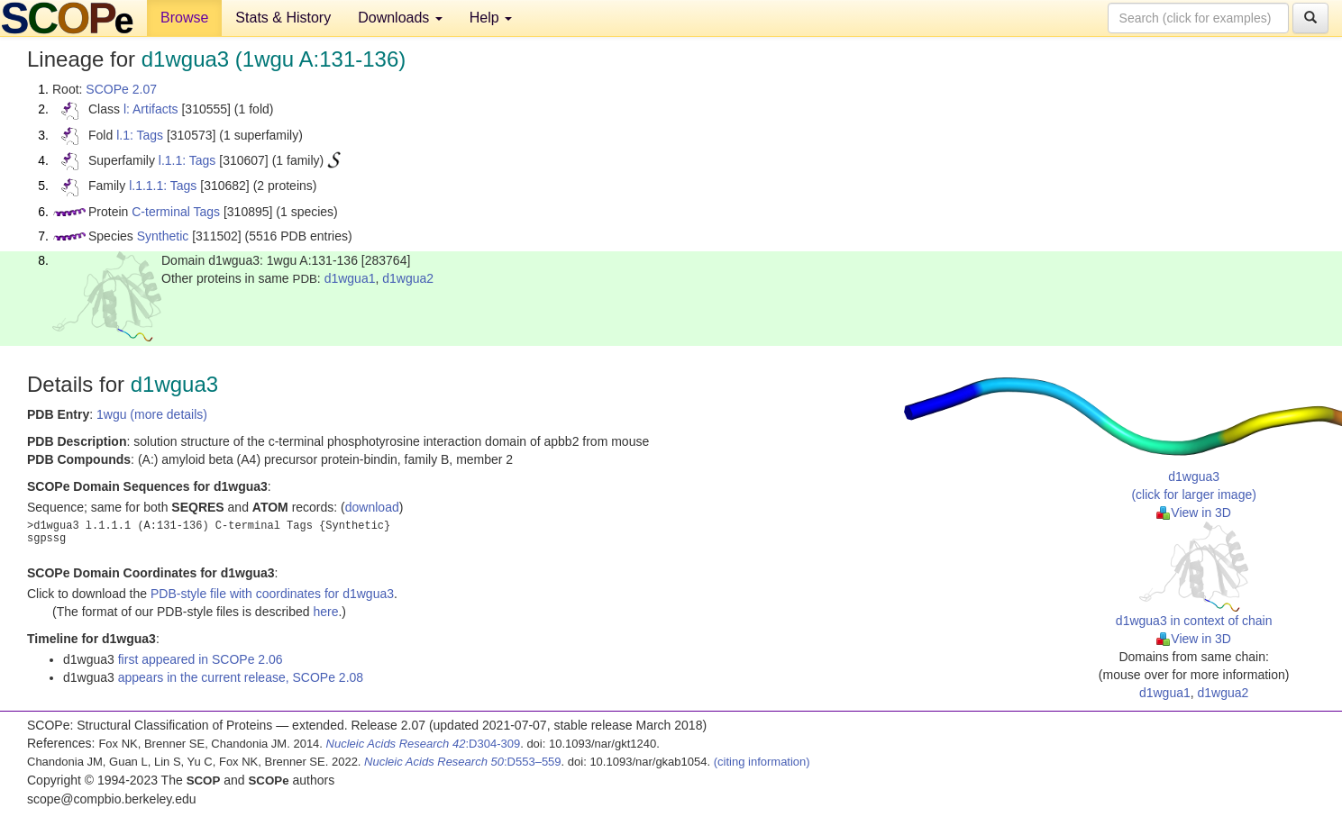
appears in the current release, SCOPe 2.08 (240, 677)
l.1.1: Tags (187, 160)
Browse (184, 17)
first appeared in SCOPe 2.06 (200, 659)
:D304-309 (423, 743)
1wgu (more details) (151, 414)
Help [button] (491, 17)
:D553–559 (462, 761)
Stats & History (283, 17)
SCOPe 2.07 (121, 89)
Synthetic (163, 236)
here (325, 611)
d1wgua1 (350, 278)
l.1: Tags (139, 135)
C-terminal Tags (176, 211)
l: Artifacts (150, 109)
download (372, 507)
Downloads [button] (400, 17)
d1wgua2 (408, 278)
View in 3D (1193, 512)
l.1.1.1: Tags (162, 185)
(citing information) (762, 761)
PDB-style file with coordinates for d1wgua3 (272, 593)
